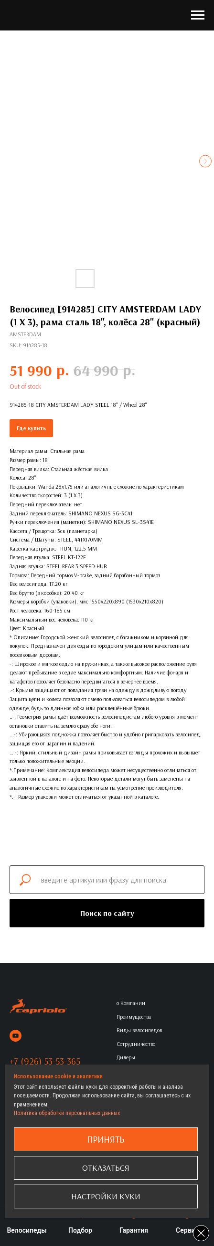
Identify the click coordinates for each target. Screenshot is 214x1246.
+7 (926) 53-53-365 (45, 1061)
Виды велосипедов (139, 1030)
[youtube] (15, 1036)
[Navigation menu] (197, 15)
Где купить (31, 428)
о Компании (131, 1002)
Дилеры (126, 1057)
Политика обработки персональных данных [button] (67, 1113)
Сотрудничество (136, 1043)
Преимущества (134, 1016)
